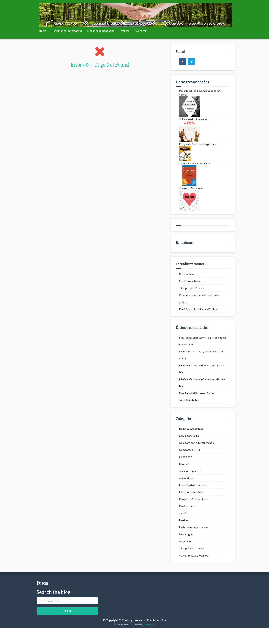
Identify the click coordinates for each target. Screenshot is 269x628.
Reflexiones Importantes (193, 527)
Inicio (42, 30)
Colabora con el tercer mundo (196, 442)
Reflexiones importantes (66, 30)
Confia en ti (185, 456)
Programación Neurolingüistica (197, 144)
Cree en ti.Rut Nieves (191, 188)
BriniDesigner (148, 624)
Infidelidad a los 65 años (193, 485)
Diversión (184, 463)
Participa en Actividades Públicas (198, 309)
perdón (183, 513)
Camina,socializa (189, 435)
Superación (185, 541)
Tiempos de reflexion (191, 548)
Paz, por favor (187, 274)
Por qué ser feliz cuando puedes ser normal (199, 92)
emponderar (186, 478)
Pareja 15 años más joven (193, 499)
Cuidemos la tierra (190, 281)
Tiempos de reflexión (191, 288)
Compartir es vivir (189, 449)
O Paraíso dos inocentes (193, 119)
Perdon (183, 520)
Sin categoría (186, 534)
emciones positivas (190, 470)
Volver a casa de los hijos (193, 555)
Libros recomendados (101, 30)
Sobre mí (140, 30)
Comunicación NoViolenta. (194, 163)
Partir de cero (187, 506)
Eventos (125, 30)
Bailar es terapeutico (191, 428)
